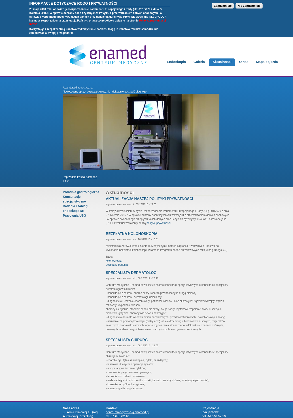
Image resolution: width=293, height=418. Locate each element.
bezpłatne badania (117, 264)
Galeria (199, 62)
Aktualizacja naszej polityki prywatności (149, 199)
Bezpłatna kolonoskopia (131, 234)
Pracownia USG (74, 215)
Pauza (81, 177)
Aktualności (221, 62)
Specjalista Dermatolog (131, 273)
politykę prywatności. (158, 223)
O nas (243, 62)
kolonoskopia (113, 260)
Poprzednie (69, 177)
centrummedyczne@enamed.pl (127, 412)
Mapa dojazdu (267, 62)
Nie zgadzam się (249, 3)
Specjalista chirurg (127, 340)
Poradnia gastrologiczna (81, 192)
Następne (91, 177)
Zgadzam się (223, 3)
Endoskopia (176, 62)
